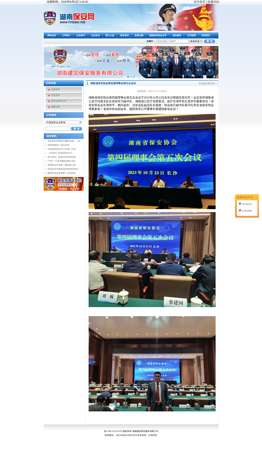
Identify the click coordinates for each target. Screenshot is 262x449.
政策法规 (139, 35)
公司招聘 (191, 35)
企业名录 (55, 95)
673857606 (245, 181)
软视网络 (152, 435)
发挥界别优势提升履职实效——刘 (63, 141)
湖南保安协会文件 (158, 35)
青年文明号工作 (58, 101)
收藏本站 (213, 1)
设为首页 (199, 1)
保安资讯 (124, 35)
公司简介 (66, 35)
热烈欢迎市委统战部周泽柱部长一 (63, 169)
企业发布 (95, 35)
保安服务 (176, 35)
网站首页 (51, 35)
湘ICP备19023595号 (113, 431)
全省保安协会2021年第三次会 (61, 149)
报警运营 (55, 107)
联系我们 (206, 35)
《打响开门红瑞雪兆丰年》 (60, 153)
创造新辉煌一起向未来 (58, 145)
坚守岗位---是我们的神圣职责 (61, 157)
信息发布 (55, 89)
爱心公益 (110, 35)
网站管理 (132, 435)
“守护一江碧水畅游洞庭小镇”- (61, 161)
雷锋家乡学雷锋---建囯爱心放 (61, 165)
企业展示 (80, 35)
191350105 (245, 175)
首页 (212, 83)
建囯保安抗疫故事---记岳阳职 (61, 173)
